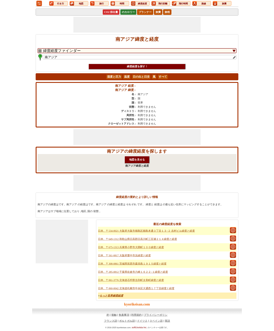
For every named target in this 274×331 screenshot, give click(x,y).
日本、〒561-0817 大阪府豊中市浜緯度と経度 (124, 255)
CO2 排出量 (111, 12)
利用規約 (136, 314)
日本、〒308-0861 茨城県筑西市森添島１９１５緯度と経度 (132, 263)
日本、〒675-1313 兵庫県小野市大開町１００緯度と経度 (131, 247)
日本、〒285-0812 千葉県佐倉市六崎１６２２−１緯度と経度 (133, 272)
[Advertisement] (137, 25)
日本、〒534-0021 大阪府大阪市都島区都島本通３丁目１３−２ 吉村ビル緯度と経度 (146, 230)
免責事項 (124, 314)
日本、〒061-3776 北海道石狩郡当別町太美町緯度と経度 (131, 280)
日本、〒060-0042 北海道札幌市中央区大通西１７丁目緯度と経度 (136, 288)
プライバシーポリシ (155, 314)
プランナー (145, 12)
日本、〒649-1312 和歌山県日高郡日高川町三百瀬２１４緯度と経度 (137, 239)
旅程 (167, 12)
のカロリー (128, 12)
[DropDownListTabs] (137, 50)
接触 (114, 314)
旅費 (158, 12)
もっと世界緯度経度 (111, 295)
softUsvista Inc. (139, 327)
